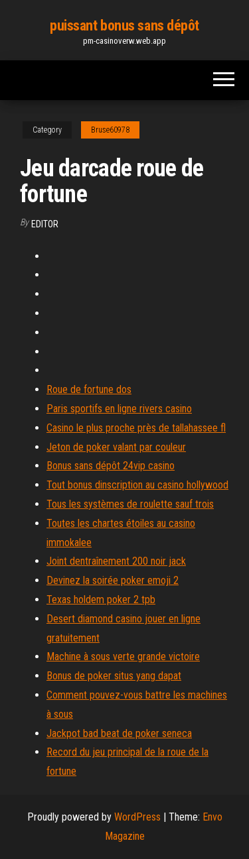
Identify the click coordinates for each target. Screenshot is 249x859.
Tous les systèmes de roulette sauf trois (130, 504)
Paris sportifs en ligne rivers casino (119, 408)
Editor (44, 224)
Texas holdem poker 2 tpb (100, 599)
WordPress (137, 817)
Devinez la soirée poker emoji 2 (112, 580)
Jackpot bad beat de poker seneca (119, 733)
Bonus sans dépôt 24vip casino (110, 465)
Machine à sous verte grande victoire (123, 656)
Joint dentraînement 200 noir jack (116, 561)
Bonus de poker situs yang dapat (113, 675)
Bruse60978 (110, 130)
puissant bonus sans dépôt (124, 25)
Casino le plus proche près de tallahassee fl (136, 428)
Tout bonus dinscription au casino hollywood (137, 485)
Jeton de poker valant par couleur (116, 447)
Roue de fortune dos (88, 389)
